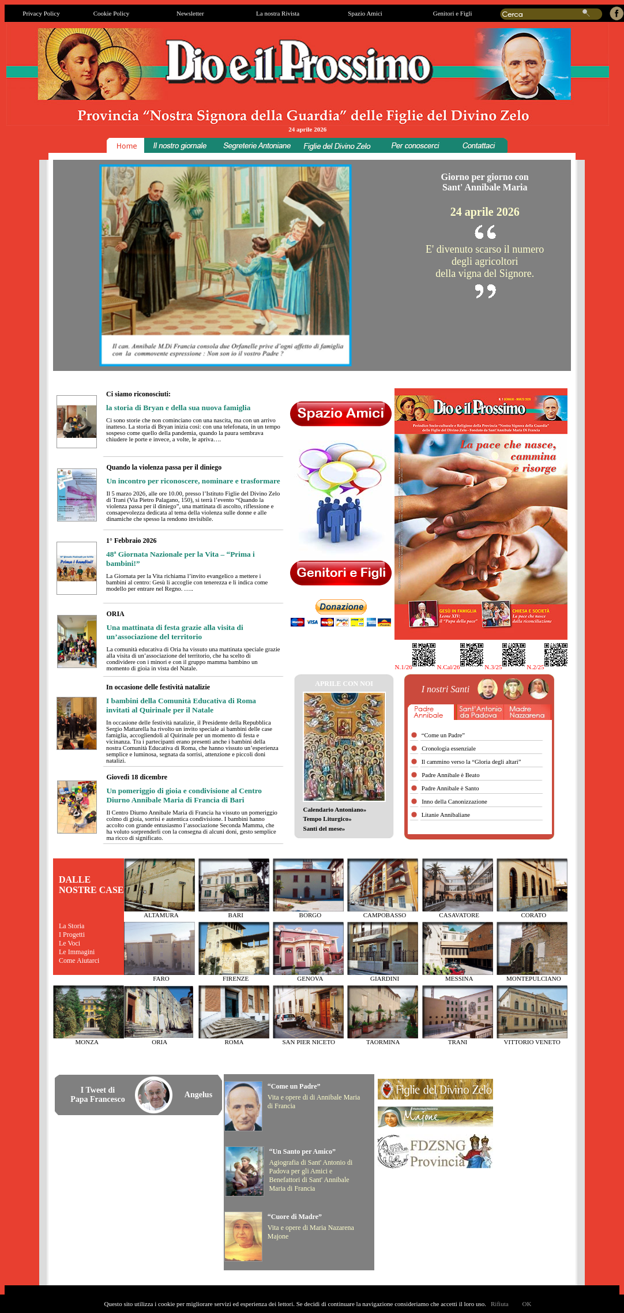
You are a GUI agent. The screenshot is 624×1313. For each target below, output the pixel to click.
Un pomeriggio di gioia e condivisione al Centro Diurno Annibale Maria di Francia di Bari (184, 795)
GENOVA (310, 978)
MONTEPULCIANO (533, 978)
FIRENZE (236, 978)
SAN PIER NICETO (308, 1041)
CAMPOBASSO (385, 914)
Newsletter (190, 13)
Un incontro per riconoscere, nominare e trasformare (193, 481)
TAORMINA (383, 1041)
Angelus (198, 1094)
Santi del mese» (324, 828)
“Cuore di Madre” (295, 1217)
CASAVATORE (459, 914)
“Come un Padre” (294, 1086)
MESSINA (459, 978)
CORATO (533, 914)
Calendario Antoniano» (335, 809)
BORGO (310, 914)
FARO (161, 978)
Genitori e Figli (452, 13)
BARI (235, 914)
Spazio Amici (365, 13)
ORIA (159, 1041)
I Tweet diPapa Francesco (97, 1095)
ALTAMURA (161, 914)
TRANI (458, 1041)
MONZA (87, 1041)
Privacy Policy (40, 13)
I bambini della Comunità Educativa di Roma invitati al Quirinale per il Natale (181, 705)
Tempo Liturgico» (327, 818)
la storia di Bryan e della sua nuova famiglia (178, 407)
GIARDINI (384, 978)
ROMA (233, 1041)
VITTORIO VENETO (532, 1041)
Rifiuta (500, 1303)
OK (527, 1303)
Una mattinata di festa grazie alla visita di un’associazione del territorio (174, 632)
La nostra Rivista (277, 13)
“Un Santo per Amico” (302, 1151)
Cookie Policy (111, 13)
